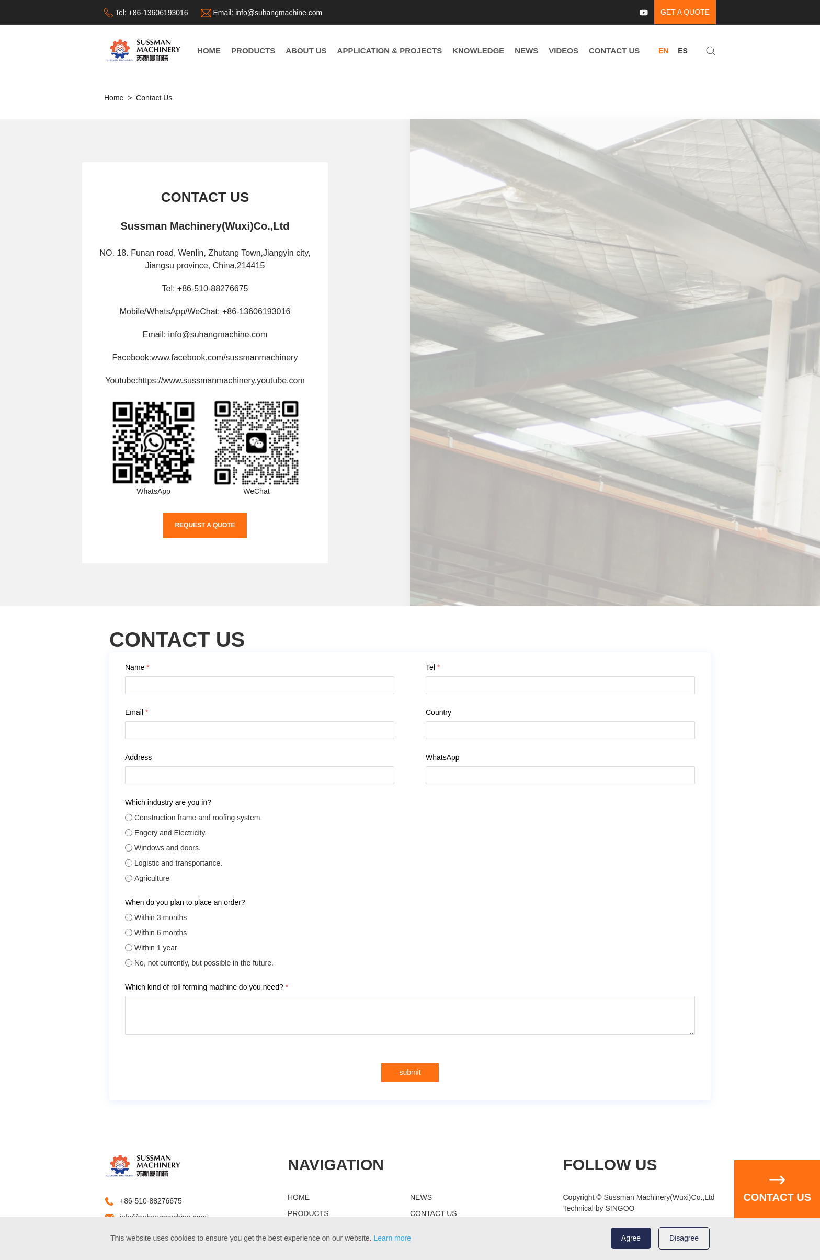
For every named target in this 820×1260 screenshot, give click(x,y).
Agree (631, 1238)
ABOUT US (306, 50)
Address (138, 757)
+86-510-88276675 (151, 1201)
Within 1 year (155, 948)
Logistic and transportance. (178, 863)
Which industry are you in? (169, 802)
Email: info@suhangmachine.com (205, 334)
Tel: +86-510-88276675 (205, 288)
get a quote (685, 12)
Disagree (684, 1238)
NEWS (526, 50)
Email (136, 712)
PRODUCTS (253, 50)
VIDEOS (563, 50)
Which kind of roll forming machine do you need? (206, 987)
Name (137, 667)
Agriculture (151, 878)
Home (113, 98)
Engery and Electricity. (170, 832)
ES (683, 51)
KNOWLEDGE (478, 50)
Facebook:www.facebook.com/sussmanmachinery (205, 357)
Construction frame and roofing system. (198, 817)
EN (663, 51)
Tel (433, 667)
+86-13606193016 (158, 12)
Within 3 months (160, 917)
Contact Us (154, 98)
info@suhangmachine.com (278, 12)
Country (438, 712)
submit (409, 1072)
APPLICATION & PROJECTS (389, 50)
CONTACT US (614, 50)
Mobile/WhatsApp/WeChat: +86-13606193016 (205, 311)
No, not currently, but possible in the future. (204, 963)
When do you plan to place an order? (185, 902)
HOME (209, 50)
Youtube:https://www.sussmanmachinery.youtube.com (205, 380)
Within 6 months (160, 932)
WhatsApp (443, 757)
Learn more (392, 1238)
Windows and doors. (167, 848)
